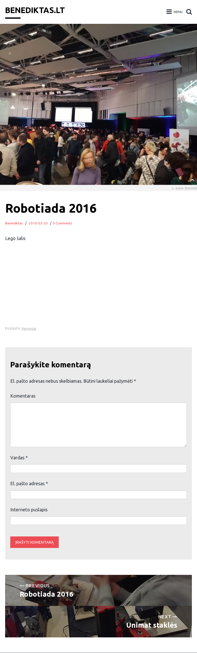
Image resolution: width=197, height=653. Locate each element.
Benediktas (14, 223)
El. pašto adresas (29, 483)
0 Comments (63, 223)
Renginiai (29, 328)
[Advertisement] (98, 289)
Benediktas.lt (37, 10)
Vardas (19, 457)
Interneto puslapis (28, 509)
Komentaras (22, 395)
